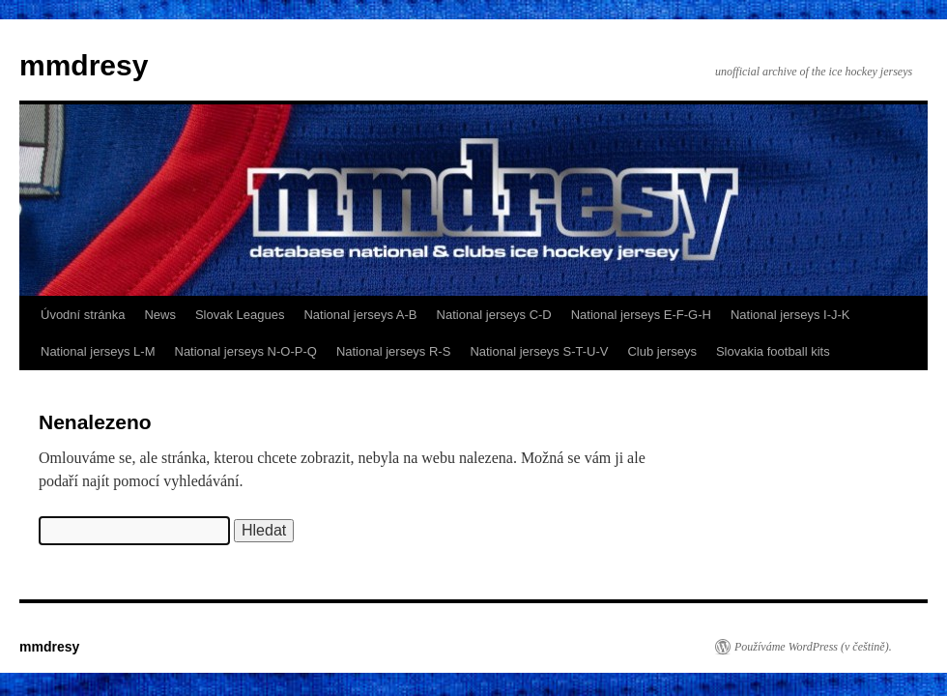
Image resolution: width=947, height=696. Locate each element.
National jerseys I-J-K (790, 314)
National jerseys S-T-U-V (539, 351)
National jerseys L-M (98, 351)
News (160, 314)
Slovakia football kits (773, 351)
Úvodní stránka (83, 314)
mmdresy (83, 65)
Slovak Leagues (240, 314)
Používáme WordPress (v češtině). (813, 646)
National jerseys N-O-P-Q (246, 351)
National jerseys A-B (359, 314)
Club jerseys (662, 351)
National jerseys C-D (494, 314)
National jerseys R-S (393, 351)
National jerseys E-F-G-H (641, 314)
